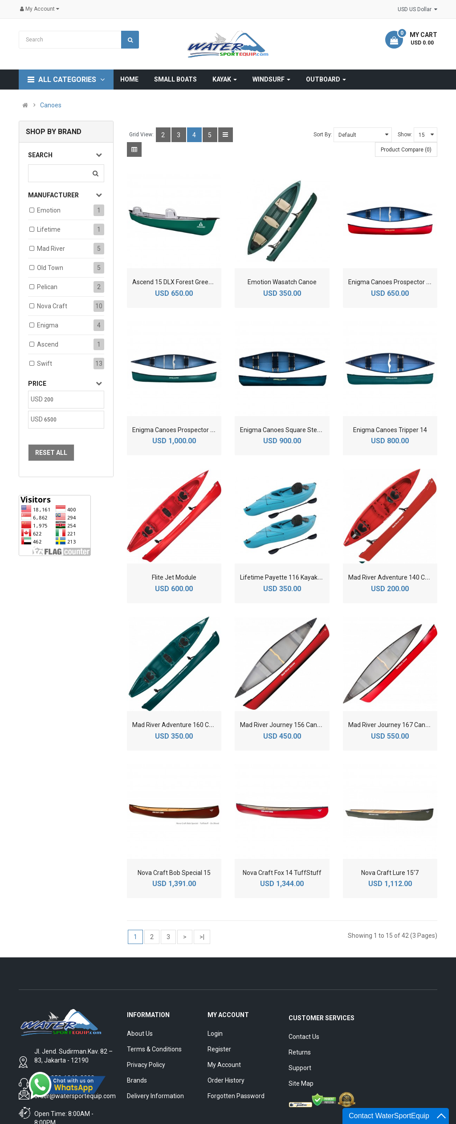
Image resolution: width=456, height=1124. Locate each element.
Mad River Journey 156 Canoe (282, 724)
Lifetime (49, 229)
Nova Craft (52, 306)
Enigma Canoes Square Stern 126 (287, 429)
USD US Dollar (417, 9)
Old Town (50, 267)
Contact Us (304, 1036)
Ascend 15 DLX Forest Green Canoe (182, 282)
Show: (405, 134)
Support (300, 1067)
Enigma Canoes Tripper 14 (390, 429)
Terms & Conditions (154, 1049)
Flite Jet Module (174, 577)
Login (215, 1033)
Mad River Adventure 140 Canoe (393, 577)
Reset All (51, 452)
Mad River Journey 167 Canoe (390, 724)
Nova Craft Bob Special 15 (174, 872)
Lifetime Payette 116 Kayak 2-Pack (289, 577)
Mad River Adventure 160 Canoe (177, 724)
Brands (137, 1080)
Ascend (47, 344)
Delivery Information (155, 1095)
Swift (44, 363)
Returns (300, 1052)
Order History (226, 1080)
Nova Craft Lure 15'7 (390, 872)
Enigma (47, 325)
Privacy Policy (146, 1064)
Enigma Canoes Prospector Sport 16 (183, 429)
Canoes (50, 105)
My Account (224, 1064)
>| (202, 936)
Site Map (301, 1083)
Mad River (51, 248)
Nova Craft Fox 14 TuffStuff (282, 872)
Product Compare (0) (406, 150)
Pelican (47, 286)
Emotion (49, 210)
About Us (140, 1033)
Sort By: (323, 134)
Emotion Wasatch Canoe (282, 282)
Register (219, 1049)
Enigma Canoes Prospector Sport (395, 282)
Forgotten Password (236, 1095)
